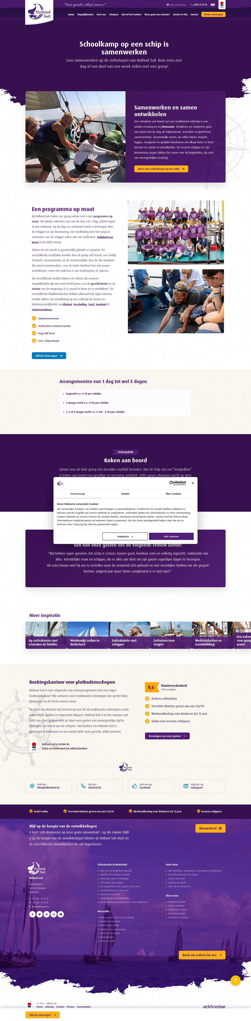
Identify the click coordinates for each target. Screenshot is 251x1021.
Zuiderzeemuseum (50, 318)
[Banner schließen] (193, 483)
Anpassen (125, 536)
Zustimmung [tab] (77, 493)
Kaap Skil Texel (48, 333)
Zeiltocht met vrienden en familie (115, 894)
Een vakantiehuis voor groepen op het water (120, 906)
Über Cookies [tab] (173, 493)
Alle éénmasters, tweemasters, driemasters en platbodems (195, 891)
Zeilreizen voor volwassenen (113, 949)
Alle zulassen (171, 536)
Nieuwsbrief (210, 849)
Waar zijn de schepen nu (179, 906)
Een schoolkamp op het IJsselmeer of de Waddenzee (123, 922)
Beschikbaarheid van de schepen (183, 894)
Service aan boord (176, 898)
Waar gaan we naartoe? (157, 14)
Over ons (101, 14)
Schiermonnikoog (43, 309)
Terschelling (82, 304)
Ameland (105, 304)
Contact (194, 14)
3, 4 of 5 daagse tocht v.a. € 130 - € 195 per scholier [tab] (95, 411)
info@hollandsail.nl (40, 936)
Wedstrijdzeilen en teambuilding (114, 918)
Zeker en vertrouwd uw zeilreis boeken (64, 766)
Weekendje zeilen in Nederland (114, 898)
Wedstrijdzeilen (107, 957)
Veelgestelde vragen (177, 930)
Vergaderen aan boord (110, 914)
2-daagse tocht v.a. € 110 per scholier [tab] (87, 402)
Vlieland (68, 304)
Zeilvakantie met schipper (111, 902)
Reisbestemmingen (177, 933)
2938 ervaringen (171, 707)
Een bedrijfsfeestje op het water (114, 910)
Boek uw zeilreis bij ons (202, 975)
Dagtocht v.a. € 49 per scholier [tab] (83, 393)
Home (71, 14)
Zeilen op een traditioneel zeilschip (115, 891)
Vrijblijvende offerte (177, 922)
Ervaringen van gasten (178, 937)
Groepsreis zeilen (107, 961)
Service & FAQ (180, 14)
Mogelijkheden (85, 14)
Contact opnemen (176, 926)
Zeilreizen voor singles (110, 953)
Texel (94, 304)
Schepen (113, 14)
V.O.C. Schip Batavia (51, 341)
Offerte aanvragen (213, 14)
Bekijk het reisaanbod (110, 941)
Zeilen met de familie (109, 945)
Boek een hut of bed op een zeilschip (117, 937)
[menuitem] (71, 14)
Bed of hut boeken (131, 14)
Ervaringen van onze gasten (167, 753)
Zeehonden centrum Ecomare (57, 326)
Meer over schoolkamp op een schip (161, 168)
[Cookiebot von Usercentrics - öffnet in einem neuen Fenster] (172, 482)
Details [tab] (125, 493)
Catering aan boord (176, 902)
